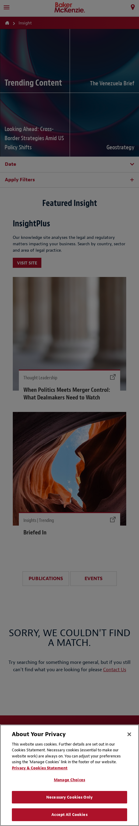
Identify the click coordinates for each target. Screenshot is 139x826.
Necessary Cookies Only (69, 797)
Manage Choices (69, 779)
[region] (69, 775)
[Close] (129, 734)
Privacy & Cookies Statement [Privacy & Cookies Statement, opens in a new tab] (40, 768)
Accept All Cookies (69, 814)
